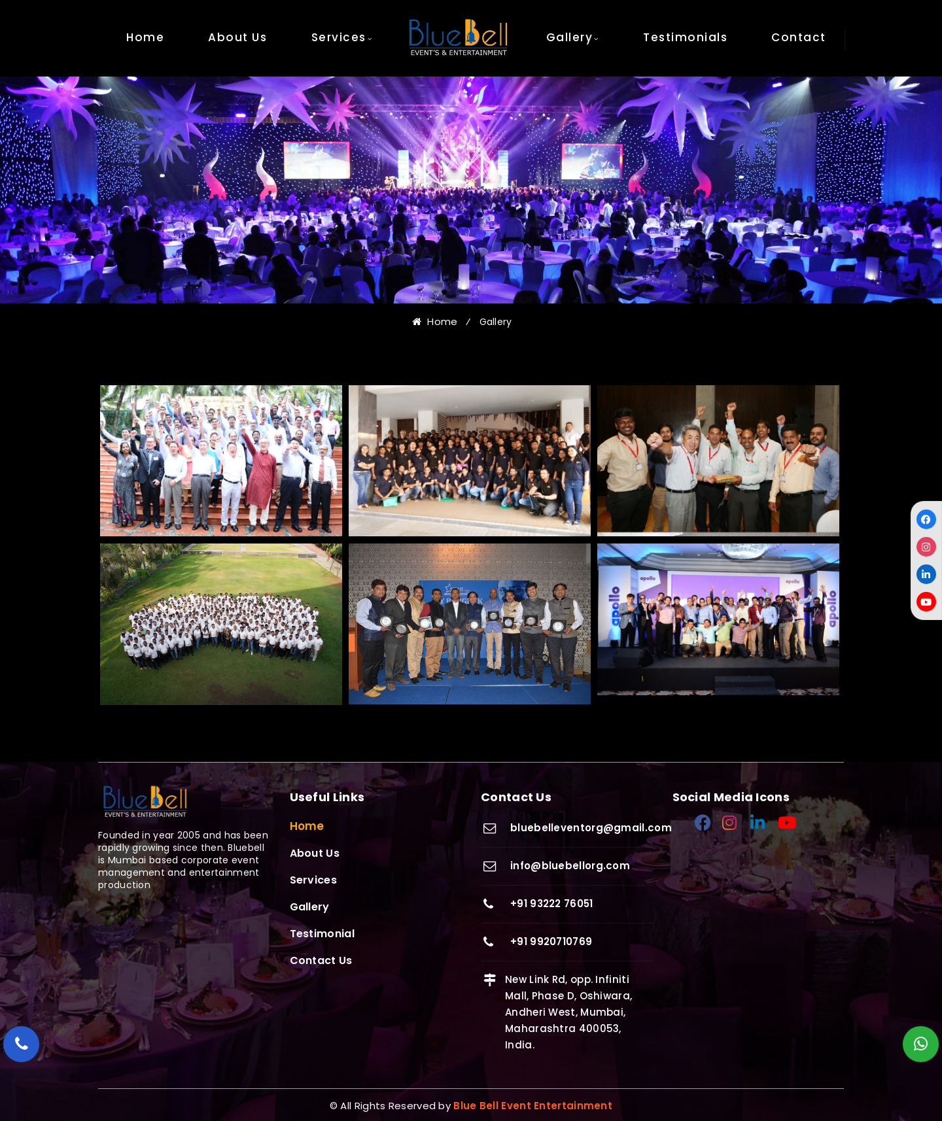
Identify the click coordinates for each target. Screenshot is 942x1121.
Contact (798, 37)
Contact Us (321, 960)
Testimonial (322, 933)
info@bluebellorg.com (570, 865)
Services (338, 37)
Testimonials (685, 37)
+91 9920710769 (551, 941)
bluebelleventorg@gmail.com (591, 828)
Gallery (569, 37)
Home (145, 37)
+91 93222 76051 (551, 903)
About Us (237, 37)
